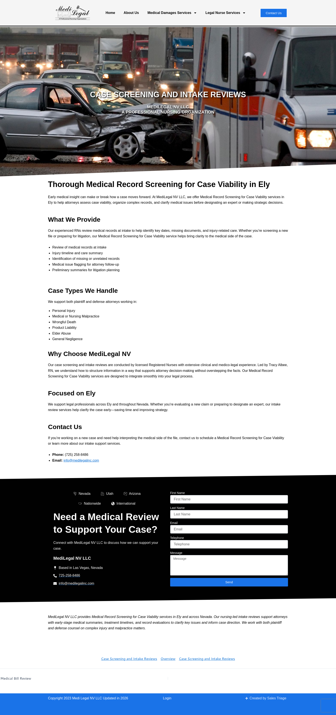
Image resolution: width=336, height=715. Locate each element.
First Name (177, 493)
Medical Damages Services (172, 13)
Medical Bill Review (15, 678)
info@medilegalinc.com (81, 460)
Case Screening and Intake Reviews (129, 658)
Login (167, 698)
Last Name (177, 508)
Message (176, 553)
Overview (167, 658)
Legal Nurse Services (226, 13)
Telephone (177, 538)
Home (110, 13)
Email (174, 523)
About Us (131, 13)
